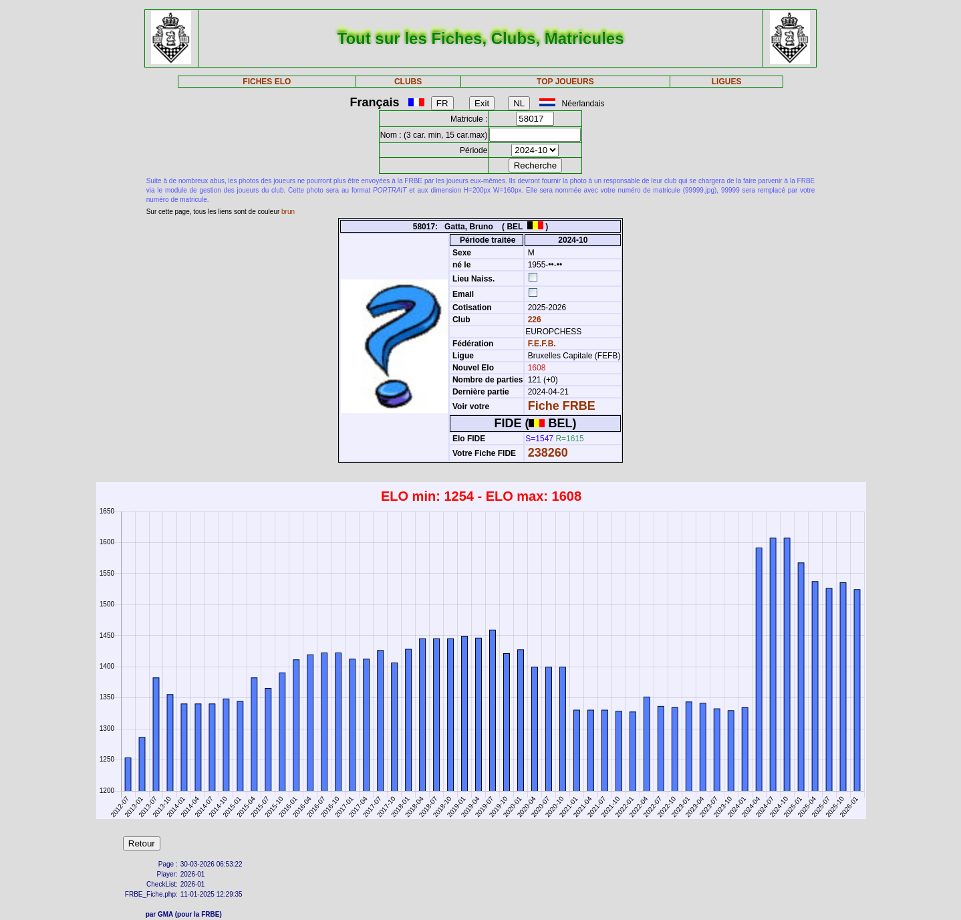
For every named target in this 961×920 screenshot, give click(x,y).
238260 (548, 452)
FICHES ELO (267, 81)
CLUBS (408, 81)
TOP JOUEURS (565, 81)
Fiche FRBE (561, 406)
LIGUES (727, 81)
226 (533, 319)
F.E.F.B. (542, 343)
